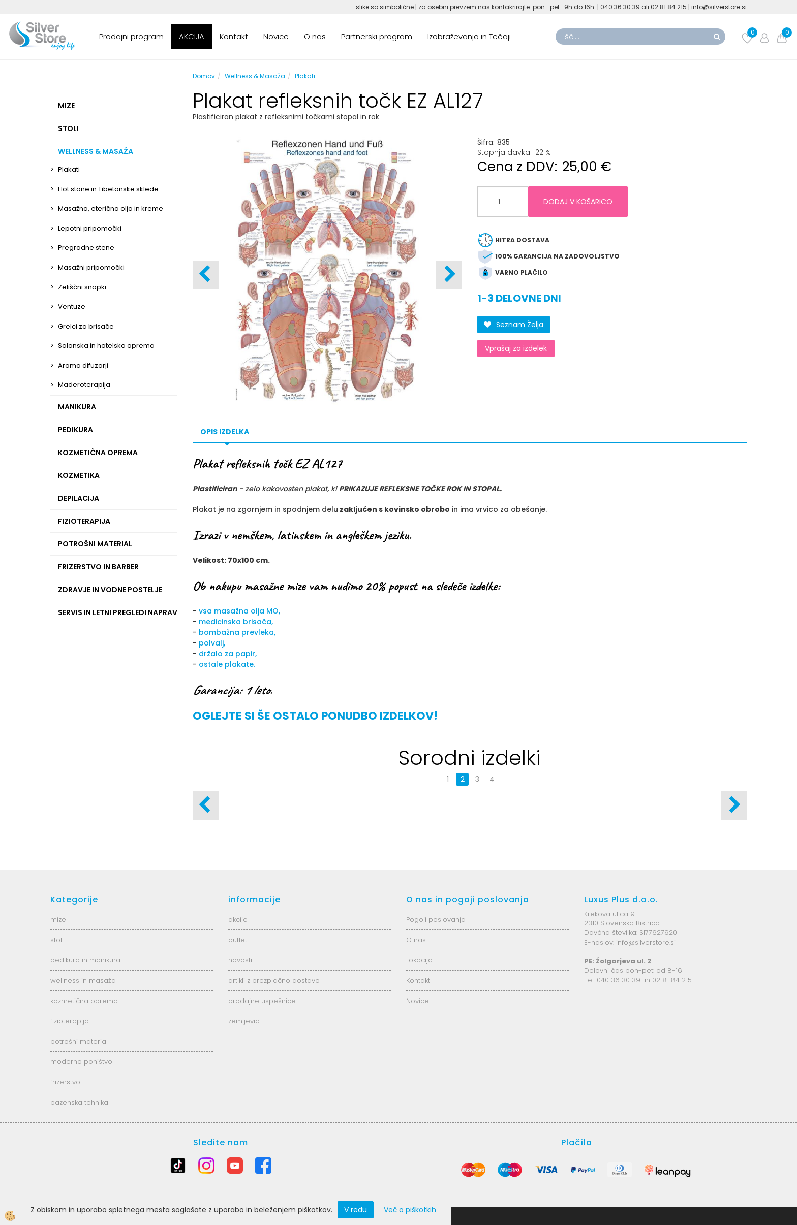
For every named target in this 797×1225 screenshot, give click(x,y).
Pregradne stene (86, 247)
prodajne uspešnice (262, 1001)
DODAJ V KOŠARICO (577, 202)
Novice (276, 36)
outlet (237, 940)
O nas (315, 36)
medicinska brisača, (236, 622)
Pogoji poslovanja (436, 919)
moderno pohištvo (81, 1062)
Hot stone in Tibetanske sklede (108, 189)
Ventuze (71, 306)
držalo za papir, (228, 654)
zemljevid (244, 1021)
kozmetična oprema (84, 1001)
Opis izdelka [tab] (224, 432)
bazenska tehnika (79, 1102)
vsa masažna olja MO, (239, 611)
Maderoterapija (84, 385)
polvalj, (211, 643)
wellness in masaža (83, 980)
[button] (449, 275)
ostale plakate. (227, 664)
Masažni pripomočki (91, 267)
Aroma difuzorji (83, 365)
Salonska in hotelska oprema (106, 345)
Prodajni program (131, 36)
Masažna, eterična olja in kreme (110, 208)
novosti (240, 960)
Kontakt (234, 36)
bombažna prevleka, (237, 632)
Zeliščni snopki (82, 287)
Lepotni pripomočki (89, 228)
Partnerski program (376, 36)
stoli (57, 940)
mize (58, 919)
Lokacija (419, 960)
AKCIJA (191, 36)
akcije (238, 919)
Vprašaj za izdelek (516, 348)
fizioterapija (69, 1021)
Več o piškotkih (410, 1210)
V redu (355, 1210)
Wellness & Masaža (255, 76)
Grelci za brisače (86, 326)
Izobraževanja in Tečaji (469, 36)
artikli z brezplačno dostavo (274, 980)
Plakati (69, 169)
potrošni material (79, 1041)
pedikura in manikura (85, 960)
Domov (204, 76)
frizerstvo (65, 1082)
